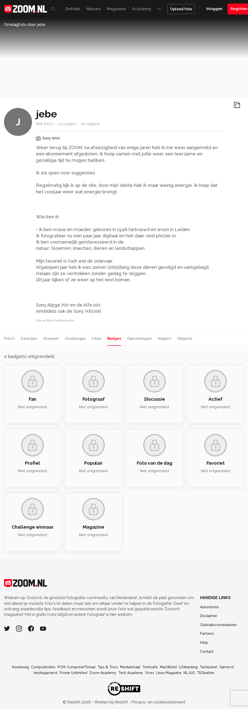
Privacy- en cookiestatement (157, 702)
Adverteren (209, 607)
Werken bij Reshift (111, 702)
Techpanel (208, 667)
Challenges (75, 339)
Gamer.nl (226, 667)
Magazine (116, 8)
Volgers (164, 339)
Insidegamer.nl (46, 673)
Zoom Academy (102, 673)
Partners (207, 634)
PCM (61, 667)
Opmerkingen (139, 339)
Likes (96, 339)
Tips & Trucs (108, 667)
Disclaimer (208, 616)
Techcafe (150, 667)
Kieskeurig (20, 667)
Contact (207, 652)
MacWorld (168, 667)
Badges (114, 339)
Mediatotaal (130, 667)
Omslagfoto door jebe (25, 24)
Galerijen (28, 339)
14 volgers (67, 124)
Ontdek (72, 8)
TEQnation (205, 673)
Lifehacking (188, 667)
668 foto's (45, 124)
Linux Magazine (169, 673)
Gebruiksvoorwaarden (218, 625)
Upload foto (181, 9)
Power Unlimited (73, 673)
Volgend (184, 339)
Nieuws (93, 8)
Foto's (9, 339)
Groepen (51, 339)
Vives (149, 673)
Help (204, 643)
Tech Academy (130, 673)
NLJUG (189, 673)
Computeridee (43, 667)
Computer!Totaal (81, 667)
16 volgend (90, 124)
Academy (141, 8)
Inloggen (214, 9)
